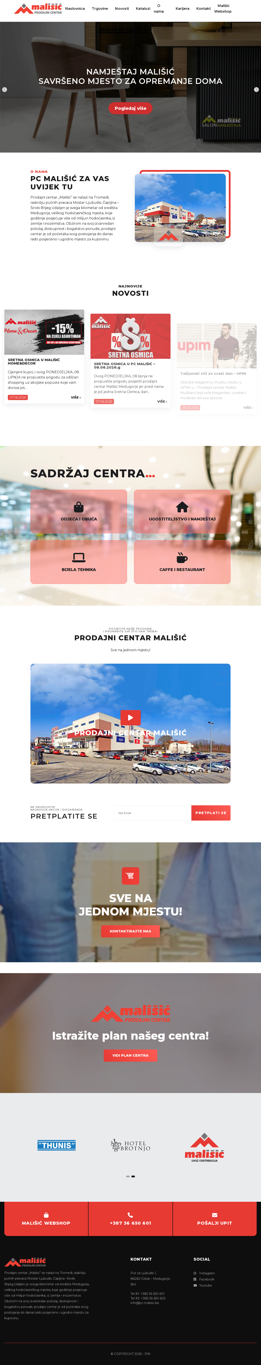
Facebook (204, 1279)
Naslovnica (75, 9)
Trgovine (100, 9)
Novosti (122, 9)
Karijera (182, 9)
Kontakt (203, 9)
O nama (159, 9)
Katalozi (143, 9)
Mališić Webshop (223, 9)
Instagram (204, 1273)
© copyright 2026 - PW (131, 1354)
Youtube (203, 1285)
